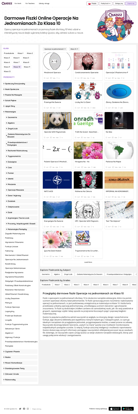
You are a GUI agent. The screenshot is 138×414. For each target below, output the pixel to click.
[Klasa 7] (115, 284)
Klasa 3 (7, 58)
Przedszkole (9, 53)
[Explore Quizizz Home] (7, 3)
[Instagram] (28, 409)
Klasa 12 (7, 71)
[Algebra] (56, 274)
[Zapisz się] (130, 3)
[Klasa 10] (74, 49)
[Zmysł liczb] (68, 274)
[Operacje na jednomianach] (55, 49)
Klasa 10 (17, 67)
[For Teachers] (30, 3)
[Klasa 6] (105, 284)
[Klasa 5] (96, 284)
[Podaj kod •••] (105, 3)
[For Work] (18, 3)
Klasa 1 (20, 53)
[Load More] (88, 262)
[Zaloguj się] (119, 3)
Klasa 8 (26, 62)
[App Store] (115, 409)
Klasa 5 (26, 58)
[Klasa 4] (86, 284)
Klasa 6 (7, 62)
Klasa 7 (17, 62)
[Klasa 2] (67, 284)
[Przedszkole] (46, 284)
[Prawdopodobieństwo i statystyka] (119, 274)
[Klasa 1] (57, 284)
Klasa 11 (27, 67)
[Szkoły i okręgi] (44, 3)
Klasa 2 (30, 53)
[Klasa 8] (125, 284)
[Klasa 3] (76, 284)
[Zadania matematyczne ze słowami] (89, 274)
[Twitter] (20, 409)
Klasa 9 (7, 67)
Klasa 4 (16, 58)
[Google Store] (128, 409)
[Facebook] (24, 409)
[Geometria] (45, 274)
